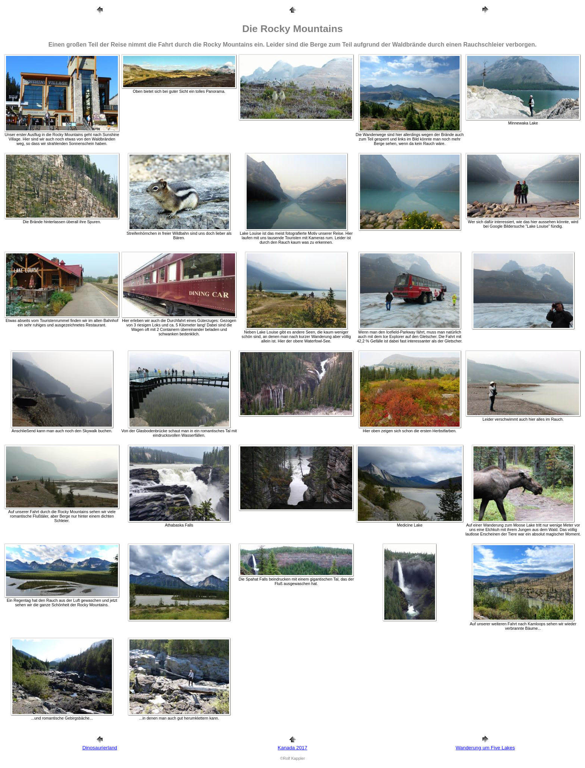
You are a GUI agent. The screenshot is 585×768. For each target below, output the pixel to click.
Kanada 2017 (292, 747)
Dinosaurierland (99, 747)
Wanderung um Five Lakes (485, 747)
